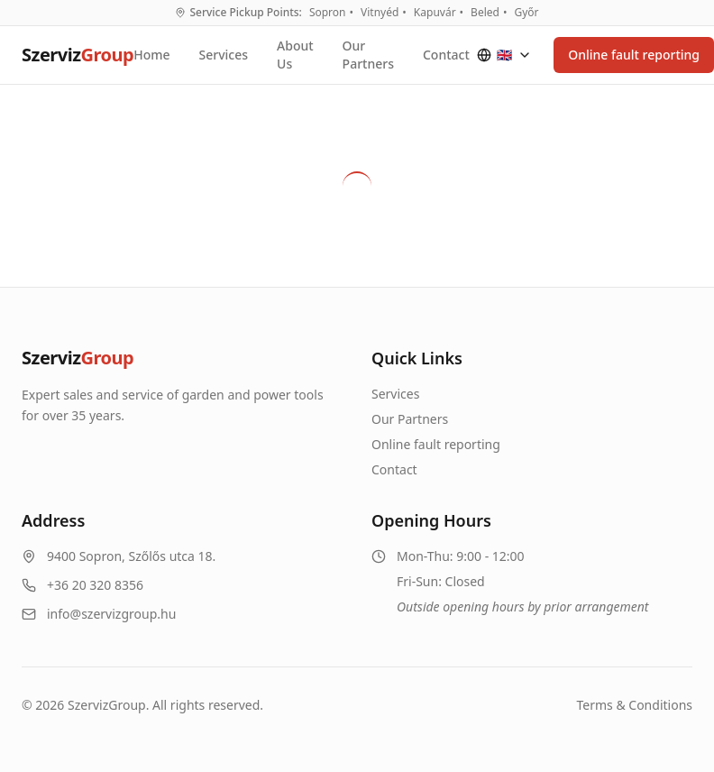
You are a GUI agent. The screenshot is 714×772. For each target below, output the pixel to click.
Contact (446, 54)
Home (151, 54)
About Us (295, 54)
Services (224, 54)
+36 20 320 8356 (95, 584)
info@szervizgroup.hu (111, 613)
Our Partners (368, 54)
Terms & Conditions (635, 704)
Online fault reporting (435, 444)
